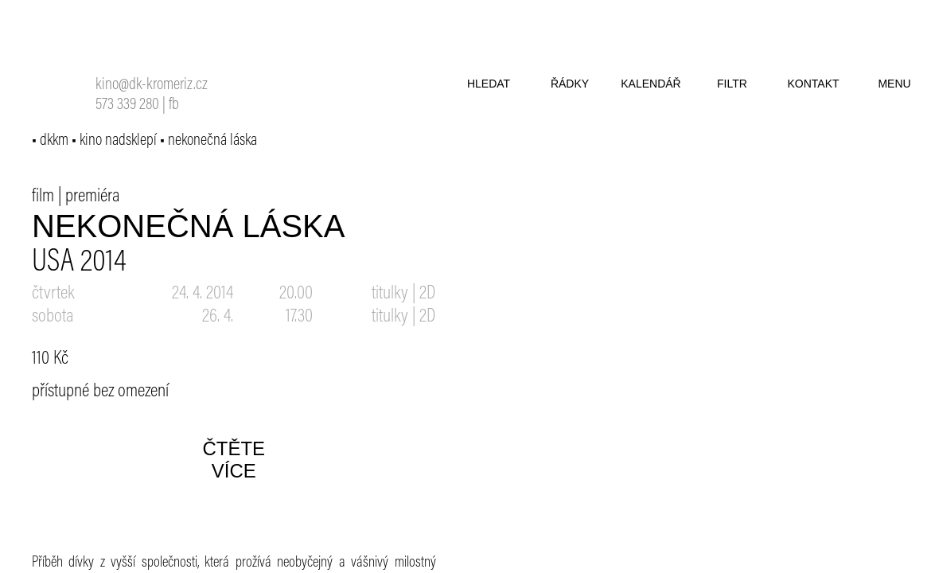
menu (894, 83)
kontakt (813, 83)
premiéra (92, 196)
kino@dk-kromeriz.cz (151, 85)
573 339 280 (127, 105)
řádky (570, 83)
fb (174, 105)
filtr (732, 83)
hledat (488, 83)
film (43, 196)
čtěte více (233, 459)
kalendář (650, 83)
